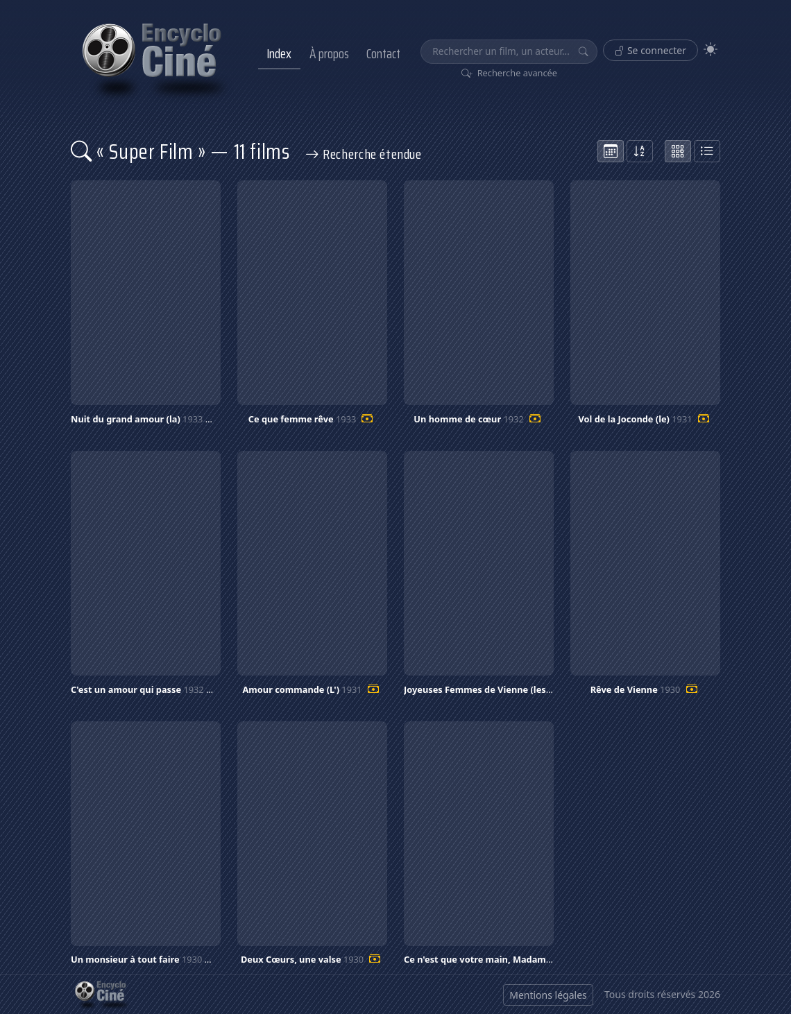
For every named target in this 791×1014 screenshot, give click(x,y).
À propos (329, 53)
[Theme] (710, 50)
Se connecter (650, 50)
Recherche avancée (509, 73)
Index (278, 53)
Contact (383, 53)
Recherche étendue (363, 154)
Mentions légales (548, 995)
